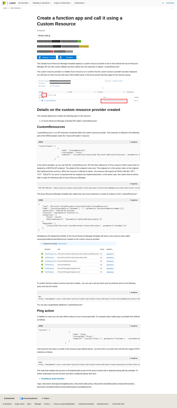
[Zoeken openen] (163, 3)
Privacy (46, 404)
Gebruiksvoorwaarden (86, 404)
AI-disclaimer (7, 404)
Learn (5, 8)
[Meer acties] (172, 8)
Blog (28, 404)
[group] (88, 153)
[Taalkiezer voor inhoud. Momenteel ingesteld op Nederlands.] (9, 398)
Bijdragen (38, 404)
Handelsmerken (102, 404)
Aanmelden (170, 3)
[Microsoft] (4, 3)
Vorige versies (19, 404)
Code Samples (15, 8)
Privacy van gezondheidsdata (64, 404)
